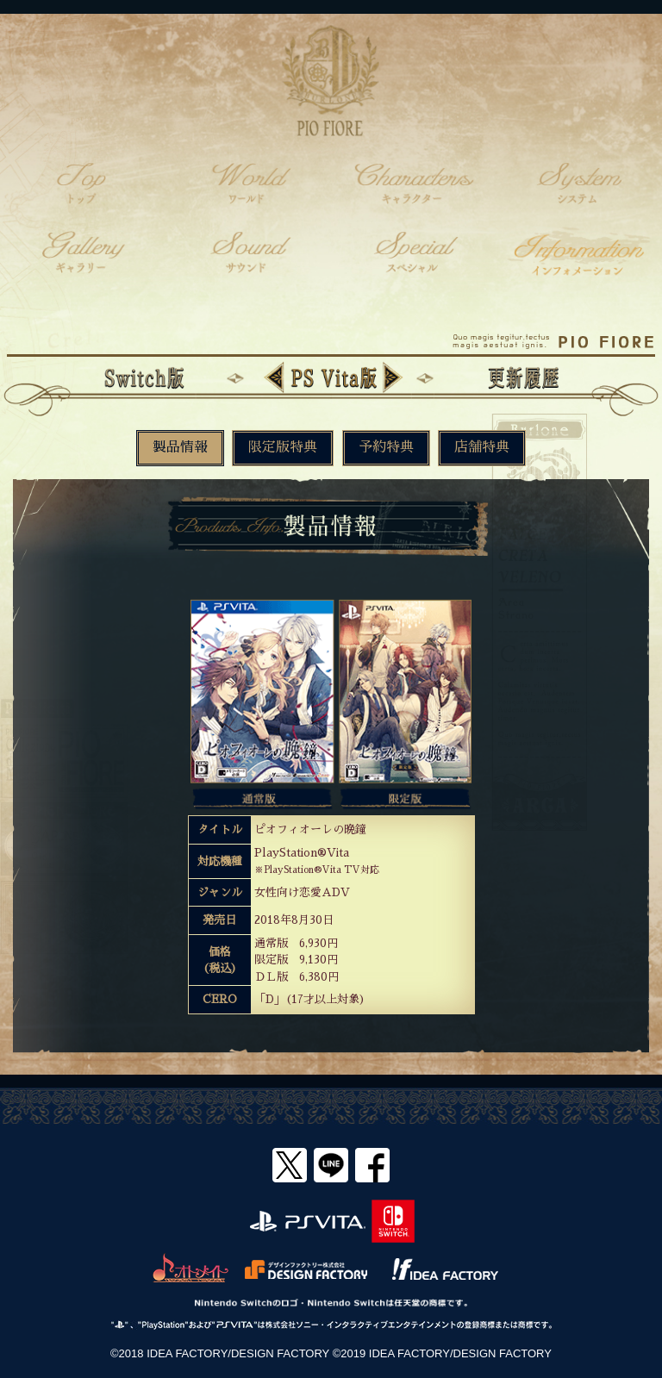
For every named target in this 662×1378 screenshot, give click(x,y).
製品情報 (180, 447)
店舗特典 (481, 447)
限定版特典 (282, 447)
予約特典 (386, 447)
